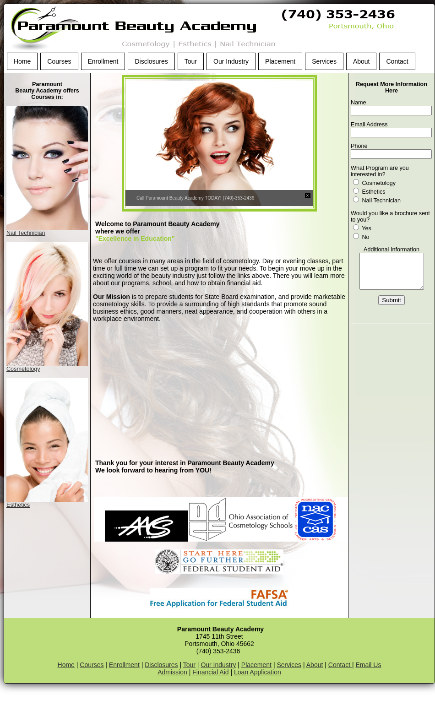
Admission (172, 672)
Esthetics (18, 505)
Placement (280, 61)
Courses (59, 61)
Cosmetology (23, 369)
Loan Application (257, 672)
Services (324, 61)
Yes (362, 228)
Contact (397, 61)
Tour (191, 61)
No (361, 237)
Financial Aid (210, 672)
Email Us (368, 664)
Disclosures (151, 61)
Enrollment (103, 61)
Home (22, 61)
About (361, 61)
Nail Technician (25, 233)
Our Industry (231, 61)
